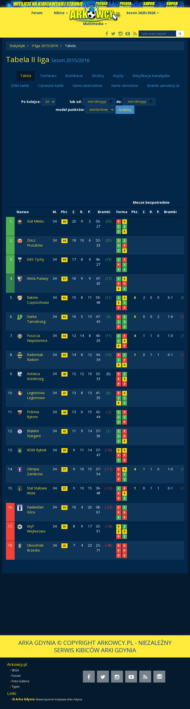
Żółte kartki (20, 85)
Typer (16, 686)
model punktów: (70, 109)
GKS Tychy (35, 259)
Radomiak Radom (35, 357)
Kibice (61, 12)
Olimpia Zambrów (35, 471)
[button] (180, 33)
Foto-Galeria (20, 681)
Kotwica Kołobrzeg (35, 376)
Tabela (25, 75)
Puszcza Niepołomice (37, 338)
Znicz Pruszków (35, 243)
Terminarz (48, 75)
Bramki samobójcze (163, 85)
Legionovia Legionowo (36, 395)
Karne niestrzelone (87, 85)
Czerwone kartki (51, 85)
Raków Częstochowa (38, 300)
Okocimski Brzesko (35, 548)
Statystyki (17, 45)
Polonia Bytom (33, 414)
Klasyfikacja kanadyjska (151, 75)
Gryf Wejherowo (36, 528)
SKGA (15, 670)
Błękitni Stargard (34, 433)
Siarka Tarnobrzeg (36, 319)
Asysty (118, 75)
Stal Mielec (35, 221)
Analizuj (125, 109)
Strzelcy (98, 75)
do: (119, 101)
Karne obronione (124, 85)
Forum (37, 12)
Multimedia (95, 23)
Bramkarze (74, 75)
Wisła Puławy (37, 278)
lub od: (76, 101)
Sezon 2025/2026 (142, 12)
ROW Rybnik (37, 450)
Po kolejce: (31, 101)
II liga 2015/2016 (45, 45)
